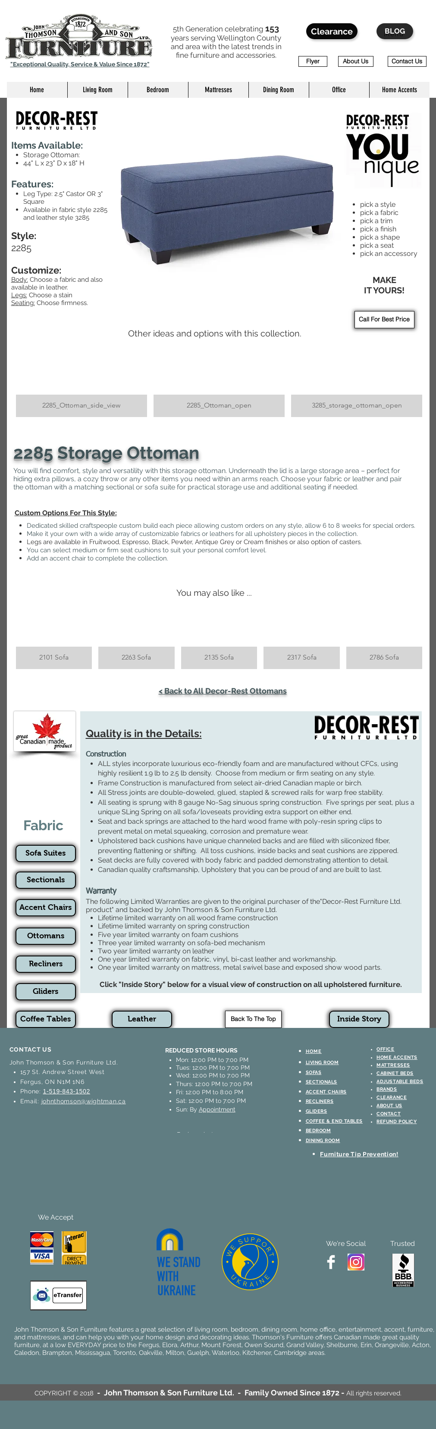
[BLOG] (394, 31)
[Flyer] (312, 61)
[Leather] (142, 1019)
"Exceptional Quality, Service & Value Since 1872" (80, 64)
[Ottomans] (46, 936)
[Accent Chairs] (46, 907)
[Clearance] (332, 31)
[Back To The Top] (253, 1019)
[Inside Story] (359, 1019)
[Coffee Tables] (46, 1019)
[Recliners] (46, 964)
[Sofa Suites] (46, 853)
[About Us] (355, 61)
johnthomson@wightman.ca (83, 1101)
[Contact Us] (407, 61)
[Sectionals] (46, 880)
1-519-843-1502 (66, 1091)
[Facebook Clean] (331, 1262)
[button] (97, 90)
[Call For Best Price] (384, 319)
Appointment (217, 1109)
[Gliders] (46, 991)
